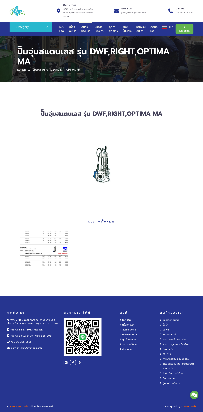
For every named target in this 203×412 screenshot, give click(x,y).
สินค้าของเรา (85, 29)
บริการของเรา (99, 29)
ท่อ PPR (165, 354)
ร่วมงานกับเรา (128, 344)
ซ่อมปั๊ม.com (127, 29)
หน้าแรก (61, 29)
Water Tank (168, 334)
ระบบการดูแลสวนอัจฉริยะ (174, 344)
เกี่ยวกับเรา (72, 29)
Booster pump (169, 320)
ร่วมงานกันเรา (140, 29)
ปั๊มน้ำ (164, 325)
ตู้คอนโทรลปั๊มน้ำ (170, 383)
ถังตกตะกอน (168, 378)
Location (184, 29)
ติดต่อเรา (154, 29)
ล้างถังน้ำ (166, 368)
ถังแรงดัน (166, 349)
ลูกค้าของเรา (113, 29)
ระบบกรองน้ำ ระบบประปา (174, 339)
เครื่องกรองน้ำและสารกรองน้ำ (177, 364)
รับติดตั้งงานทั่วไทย (171, 373)
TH (166, 27)
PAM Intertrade (19, 406)
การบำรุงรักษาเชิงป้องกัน (174, 359)
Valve (164, 330)
